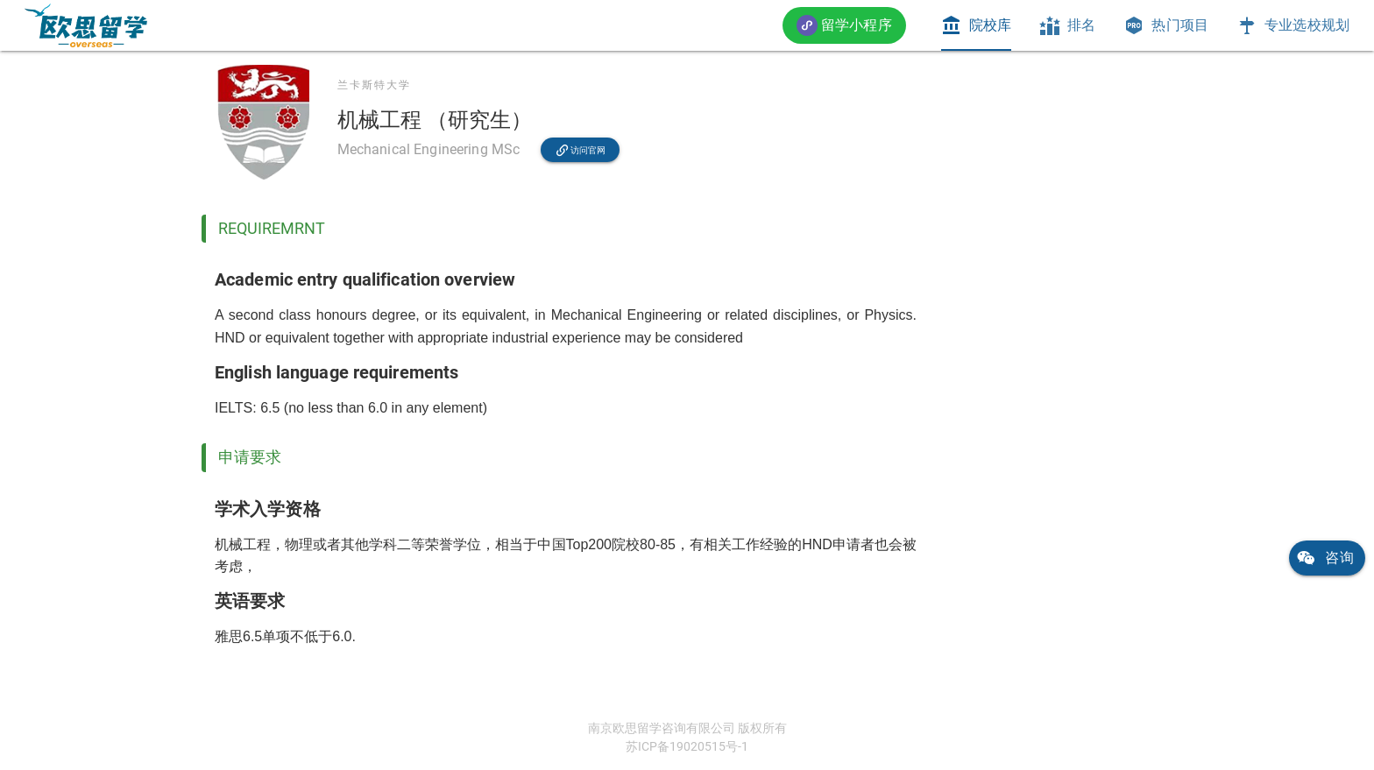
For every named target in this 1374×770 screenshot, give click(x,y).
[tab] (976, 25)
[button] (844, 25)
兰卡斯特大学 (374, 85)
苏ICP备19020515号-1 (687, 746)
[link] (86, 25)
